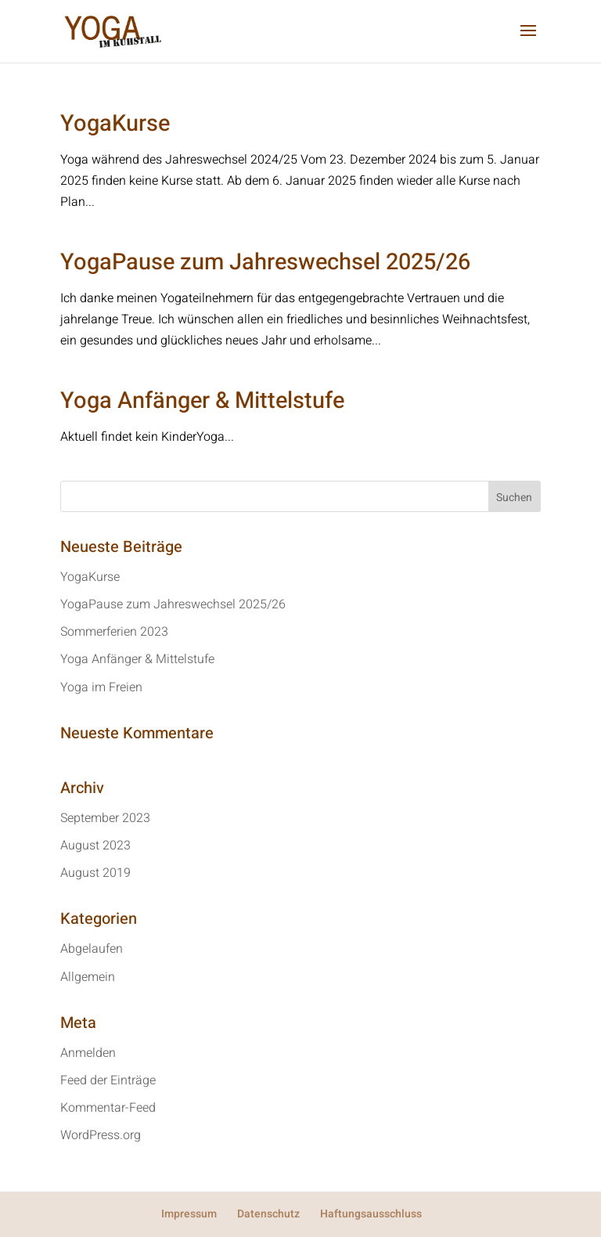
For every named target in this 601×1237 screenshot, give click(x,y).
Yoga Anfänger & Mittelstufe (202, 400)
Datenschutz (268, 1214)
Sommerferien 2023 (114, 631)
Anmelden (88, 1053)
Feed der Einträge (108, 1080)
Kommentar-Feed (108, 1107)
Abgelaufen (91, 948)
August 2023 (95, 845)
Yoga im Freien (101, 687)
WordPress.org (100, 1135)
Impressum (189, 1214)
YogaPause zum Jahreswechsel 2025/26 (265, 262)
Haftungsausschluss (371, 1214)
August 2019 (95, 873)
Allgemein (87, 977)
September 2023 (105, 818)
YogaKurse (115, 123)
